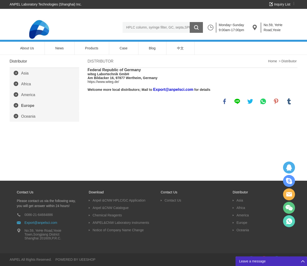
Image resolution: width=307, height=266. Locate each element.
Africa (26, 84)
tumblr (289, 101)
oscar (289, 221)
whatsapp (263, 101)
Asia (25, 73)
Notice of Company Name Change (118, 230)
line (237, 101)
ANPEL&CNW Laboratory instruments (121, 223)
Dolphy (289, 167)
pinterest (276, 101)
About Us (27, 48)
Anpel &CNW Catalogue (111, 208)
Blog (152, 48)
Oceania (28, 116)
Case (124, 48)
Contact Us (173, 200)
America (28, 95)
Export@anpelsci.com (40, 223)
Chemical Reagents (107, 215)
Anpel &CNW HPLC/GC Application (119, 200)
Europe (27, 106)
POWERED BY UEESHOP (75, 259)
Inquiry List (282, 4)
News (59, 48)
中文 (180, 48)
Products (91, 48)
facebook (224, 101)
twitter (250, 101)
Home (272, 61)
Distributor (289, 61)
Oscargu (289, 181)
